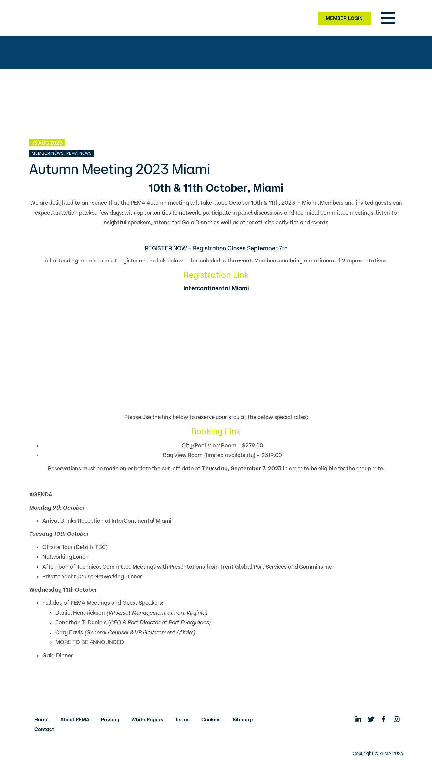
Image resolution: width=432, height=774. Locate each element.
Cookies (211, 719)
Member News (48, 153)
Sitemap (243, 719)
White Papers (147, 719)
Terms (182, 719)
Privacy (110, 719)
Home (41, 719)
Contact (44, 729)
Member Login (344, 18)
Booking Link (216, 431)
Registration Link (216, 275)
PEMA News (79, 153)
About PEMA (74, 719)
